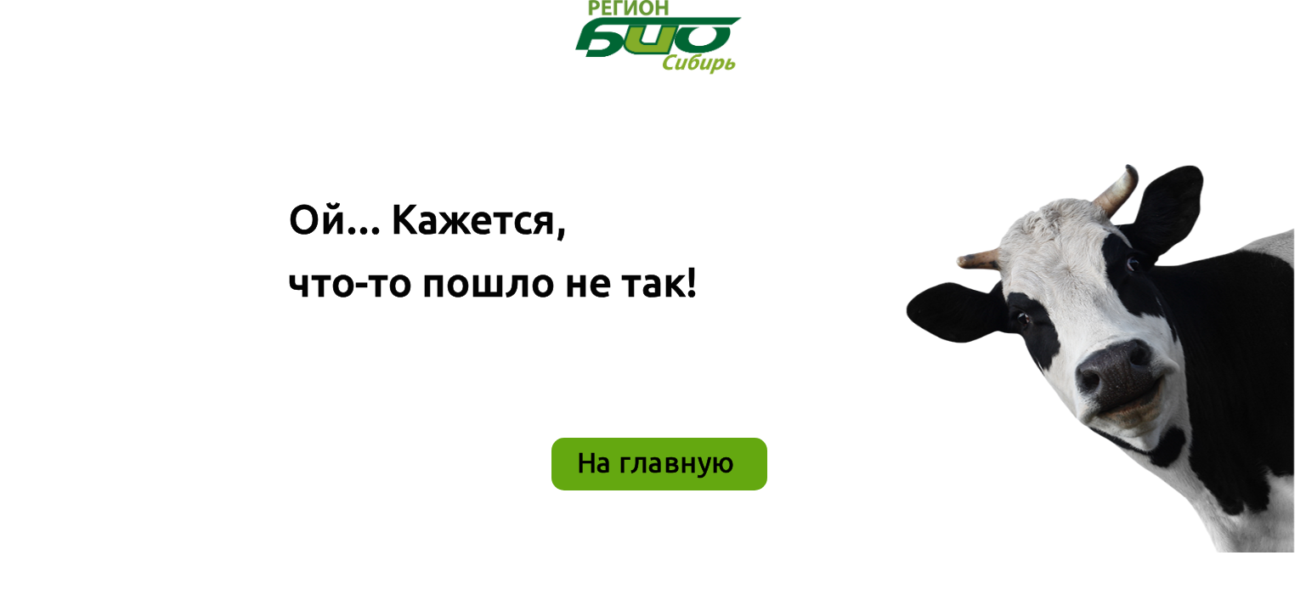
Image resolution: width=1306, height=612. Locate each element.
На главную (656, 462)
